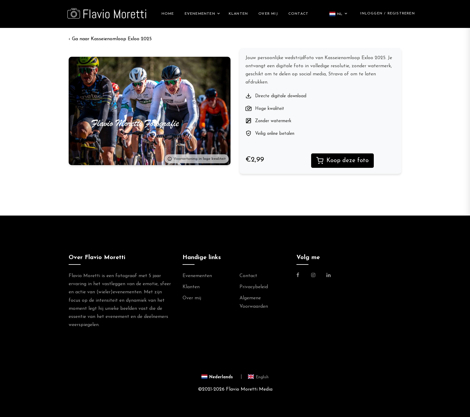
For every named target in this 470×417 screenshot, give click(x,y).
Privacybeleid (253, 287)
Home (168, 14)
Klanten (238, 14)
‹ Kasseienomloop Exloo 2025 (110, 39)
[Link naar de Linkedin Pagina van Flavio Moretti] (328, 276)
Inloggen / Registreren (387, 14)
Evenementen (200, 14)
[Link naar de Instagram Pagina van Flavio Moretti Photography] (313, 276)
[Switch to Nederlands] (221, 377)
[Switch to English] (258, 377)
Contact (298, 14)
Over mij (268, 14)
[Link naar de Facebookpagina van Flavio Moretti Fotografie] (301, 276)
